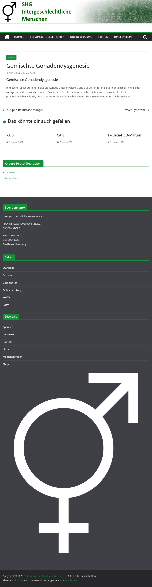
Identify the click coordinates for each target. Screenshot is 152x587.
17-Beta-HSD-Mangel (124, 135)
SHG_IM (13, 73)
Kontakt (7, 342)
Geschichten (10, 282)
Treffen (103, 37)
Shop (6, 364)
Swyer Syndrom (136, 110)
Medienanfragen (12, 356)
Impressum (9, 334)
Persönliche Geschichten (47, 37)
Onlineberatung (81, 37)
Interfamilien (10, 178)
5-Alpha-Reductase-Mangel (23, 110)
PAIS (10, 135)
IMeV (6, 305)
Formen (19, 37)
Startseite (9, 267)
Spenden (8, 327)
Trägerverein (123, 37)
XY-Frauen (9, 172)
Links (6, 349)
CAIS (60, 135)
